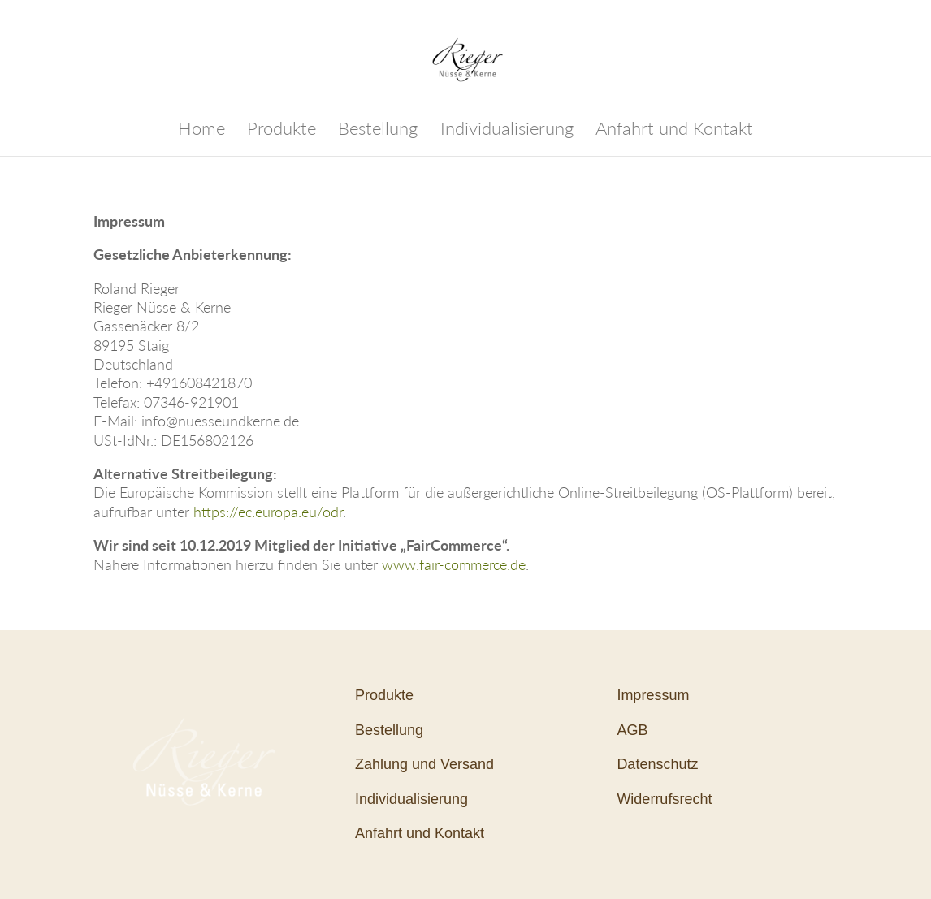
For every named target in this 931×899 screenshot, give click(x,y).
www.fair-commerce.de (454, 564)
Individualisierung (507, 131)
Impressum (653, 695)
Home (201, 131)
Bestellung (378, 131)
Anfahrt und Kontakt (674, 131)
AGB (632, 730)
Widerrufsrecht (664, 799)
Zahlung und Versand (424, 764)
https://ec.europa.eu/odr (268, 512)
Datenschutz (657, 764)
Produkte (281, 131)
